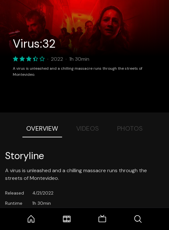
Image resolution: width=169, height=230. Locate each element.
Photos (130, 128)
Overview (42, 128)
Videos (87, 128)
